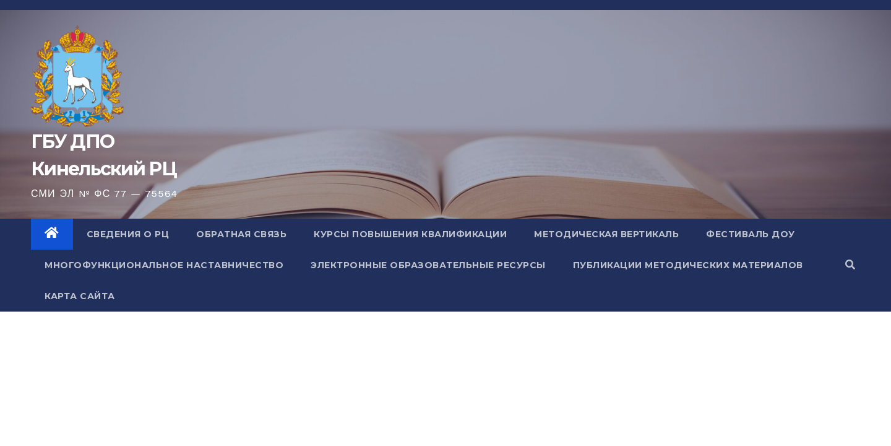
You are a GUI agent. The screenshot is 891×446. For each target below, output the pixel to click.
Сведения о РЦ (128, 234)
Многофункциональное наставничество (164, 265)
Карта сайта (80, 296)
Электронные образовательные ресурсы (428, 265)
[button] (850, 265)
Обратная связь (241, 234)
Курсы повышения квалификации (410, 234)
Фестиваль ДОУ (750, 234)
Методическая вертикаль (606, 234)
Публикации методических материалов (688, 265)
